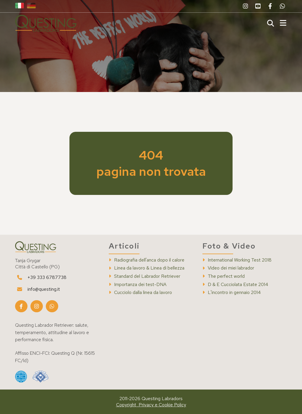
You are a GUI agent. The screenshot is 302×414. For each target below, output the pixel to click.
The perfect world (226, 276)
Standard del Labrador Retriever (147, 276)
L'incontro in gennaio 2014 (234, 292)
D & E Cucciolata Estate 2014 (238, 285)
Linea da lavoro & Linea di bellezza (149, 268)
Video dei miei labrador (231, 268)
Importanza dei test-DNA (140, 285)
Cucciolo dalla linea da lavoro (143, 292)
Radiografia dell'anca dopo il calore (149, 260)
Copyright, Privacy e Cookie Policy (151, 405)
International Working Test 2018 (240, 260)
